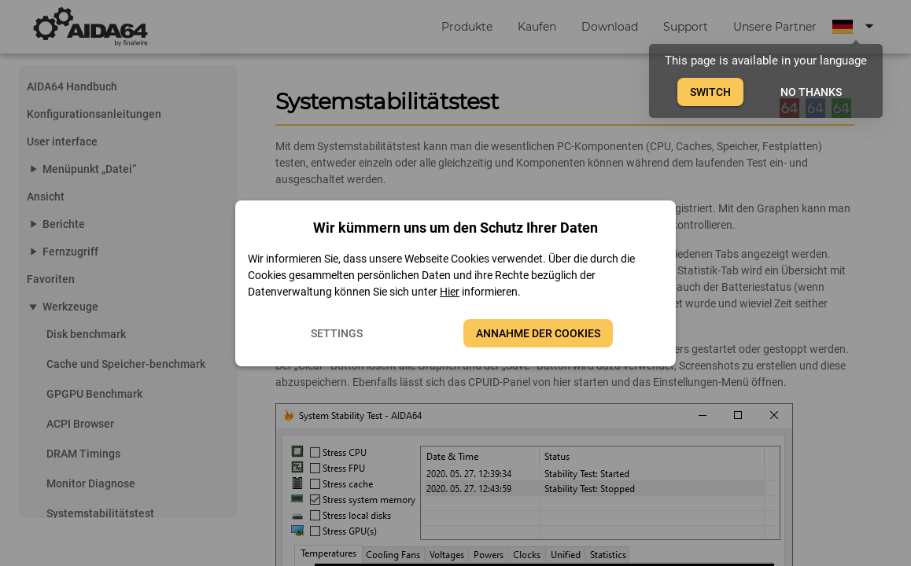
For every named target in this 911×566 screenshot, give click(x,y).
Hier (449, 291)
